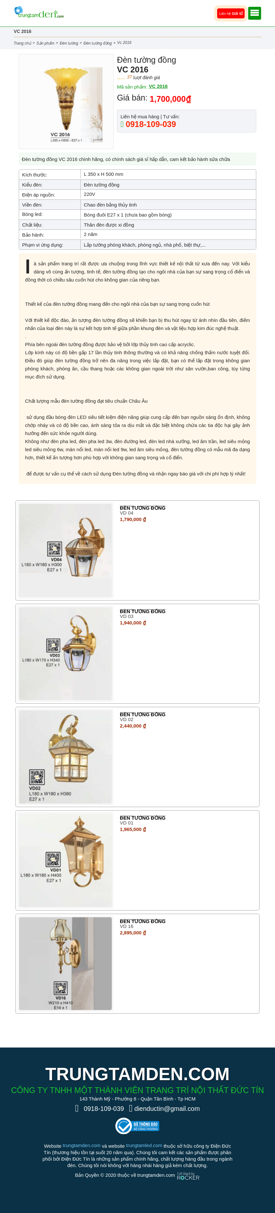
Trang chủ (22, 43)
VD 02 (126, 719)
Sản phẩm (45, 43)
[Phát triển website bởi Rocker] (188, 1170)
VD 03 (126, 616)
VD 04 (126, 512)
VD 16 (126, 926)
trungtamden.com (81, 1145)
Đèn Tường (69, 43)
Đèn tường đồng (98, 43)
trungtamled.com (144, 1145)
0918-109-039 (149, 124)
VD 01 (126, 822)
